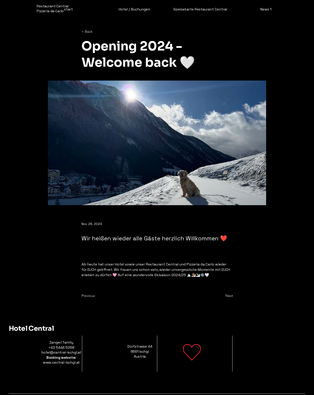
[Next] (222, 295)
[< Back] (96, 31)
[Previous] (96, 295)
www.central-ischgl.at (61, 362)
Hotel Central (31, 328)
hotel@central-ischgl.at (61, 352)
